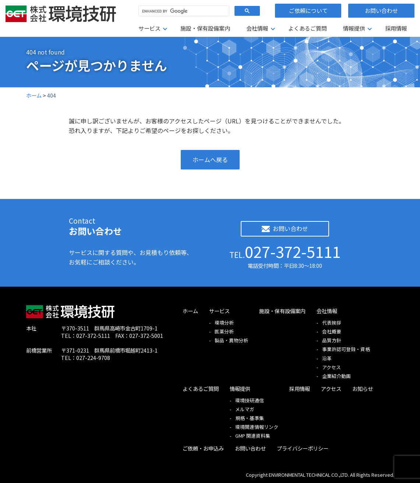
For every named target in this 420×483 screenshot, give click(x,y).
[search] (183, 11)
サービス (149, 28)
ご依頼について (308, 10)
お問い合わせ (381, 10)
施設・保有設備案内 (205, 28)
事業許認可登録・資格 (346, 349)
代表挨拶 (331, 322)
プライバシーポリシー (302, 448)
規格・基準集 (249, 417)
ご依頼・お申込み (203, 448)
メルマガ (244, 409)
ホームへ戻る (210, 159)
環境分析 (224, 322)
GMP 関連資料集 (252, 435)
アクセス (331, 367)
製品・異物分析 (231, 340)
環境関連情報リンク (256, 426)
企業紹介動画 (336, 375)
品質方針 (331, 340)
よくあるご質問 (307, 28)
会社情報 (257, 28)
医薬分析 (224, 331)
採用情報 (396, 28)
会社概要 (331, 331)
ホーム (190, 311)
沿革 (327, 358)
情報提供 (354, 28)
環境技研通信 (249, 400)
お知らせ (362, 388)
